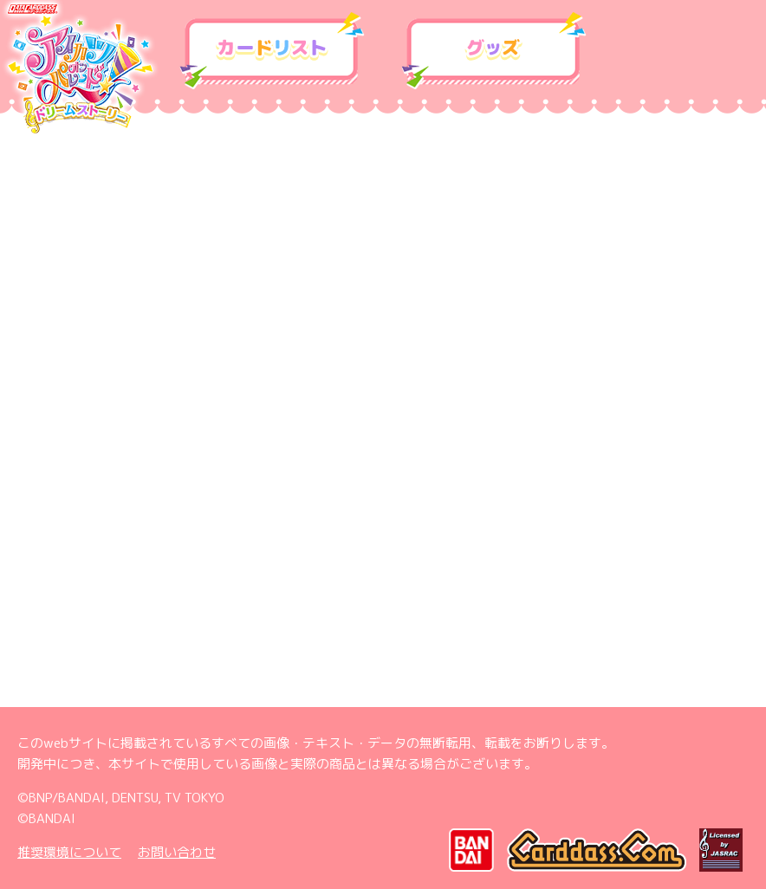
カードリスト (272, 51)
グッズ (493, 51)
